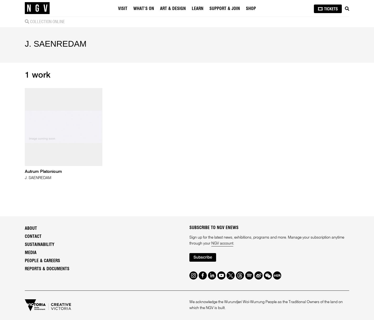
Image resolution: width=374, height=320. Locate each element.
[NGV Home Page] (37, 8)
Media (30, 253)
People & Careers (42, 261)
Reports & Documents (47, 269)
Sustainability (39, 245)
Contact (33, 237)
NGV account (222, 243)
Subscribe (202, 257)
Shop (251, 9)
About (31, 228)
